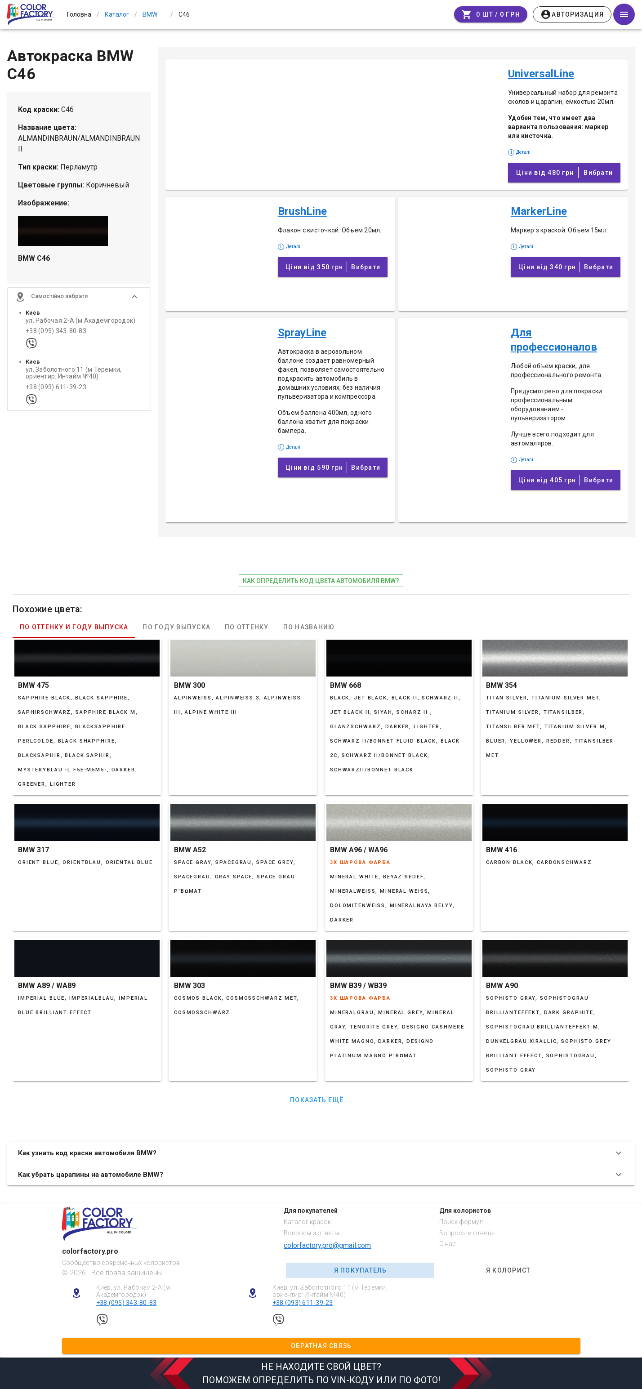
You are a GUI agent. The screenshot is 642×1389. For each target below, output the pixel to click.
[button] (79, 297)
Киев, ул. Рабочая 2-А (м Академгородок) (133, 1291)
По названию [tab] (309, 627)
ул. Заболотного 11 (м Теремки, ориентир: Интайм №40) (74, 373)
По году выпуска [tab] (176, 627)
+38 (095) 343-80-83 (56, 331)
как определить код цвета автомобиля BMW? (321, 580)
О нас (447, 1243)
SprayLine (302, 332)
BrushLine (302, 211)
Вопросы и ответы (311, 1233)
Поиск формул (461, 1221)
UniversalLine (541, 73)
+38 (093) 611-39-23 (56, 387)
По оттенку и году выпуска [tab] (74, 627)
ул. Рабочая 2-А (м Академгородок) (80, 320)
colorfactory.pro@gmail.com (327, 1245)
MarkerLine (539, 211)
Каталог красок (307, 1221)
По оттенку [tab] (247, 627)
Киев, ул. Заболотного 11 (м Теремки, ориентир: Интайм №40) (330, 1291)
